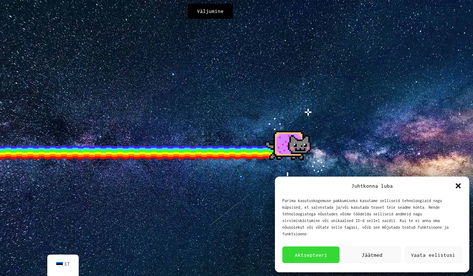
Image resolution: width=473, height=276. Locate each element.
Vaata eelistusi (433, 255)
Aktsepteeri (311, 255)
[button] (458, 186)
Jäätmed (372, 255)
